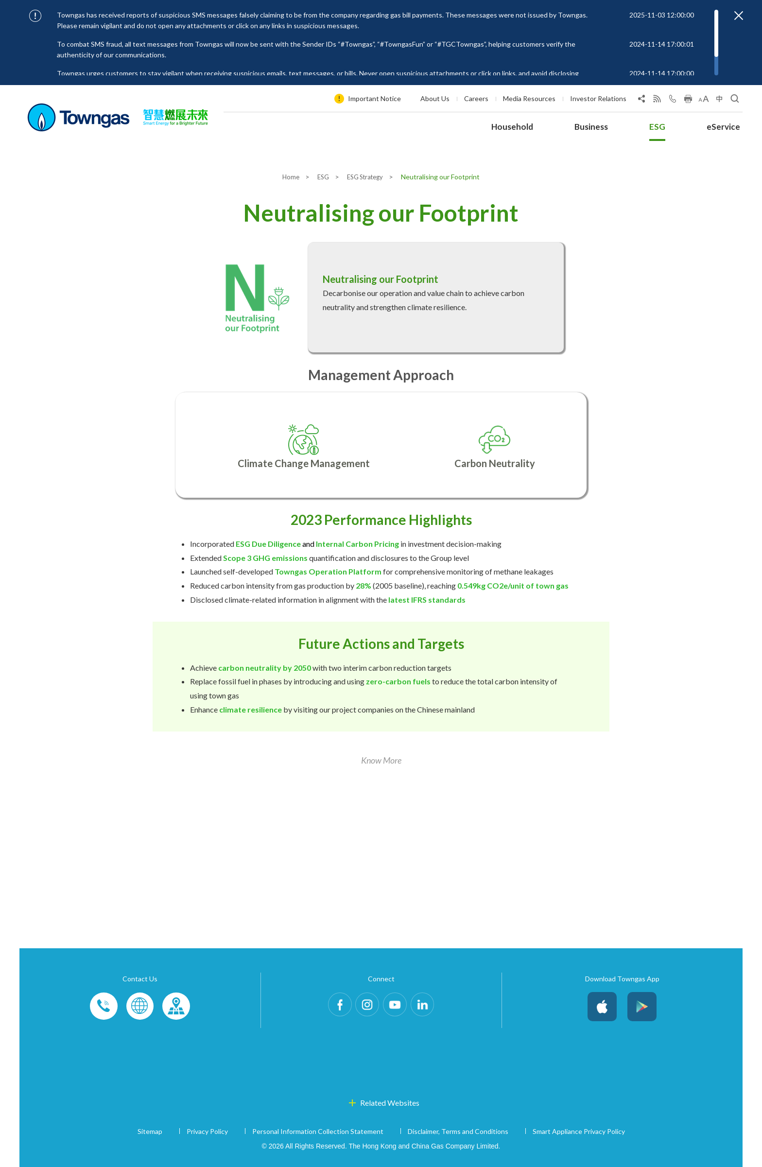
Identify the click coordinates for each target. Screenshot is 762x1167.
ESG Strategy (367, 177)
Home (287, 177)
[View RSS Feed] (657, 100)
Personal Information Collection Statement (317, 1131)
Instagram (364, 1007)
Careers (476, 98)
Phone (104, 1007)
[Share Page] (641, 100)
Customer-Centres (176, 1007)
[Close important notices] (739, 15)
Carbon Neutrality (494, 463)
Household (512, 127)
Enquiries (140, 1007)
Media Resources (529, 98)
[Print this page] (688, 100)
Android (642, 1007)
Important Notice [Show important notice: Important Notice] (374, 98)
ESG (657, 127)
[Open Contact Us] (672, 100)
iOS (602, 1007)
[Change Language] (719, 100)
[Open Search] (734, 100)
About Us (435, 98)
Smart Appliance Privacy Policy (579, 1131)
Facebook (331, 1007)
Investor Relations (598, 98)
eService (723, 127)
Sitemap (150, 1131)
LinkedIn (430, 1007)
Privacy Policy (207, 1131)
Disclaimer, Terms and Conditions (458, 1131)
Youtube (397, 1007)
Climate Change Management (304, 463)
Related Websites (389, 1102)
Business (591, 127)
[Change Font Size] (703, 100)
